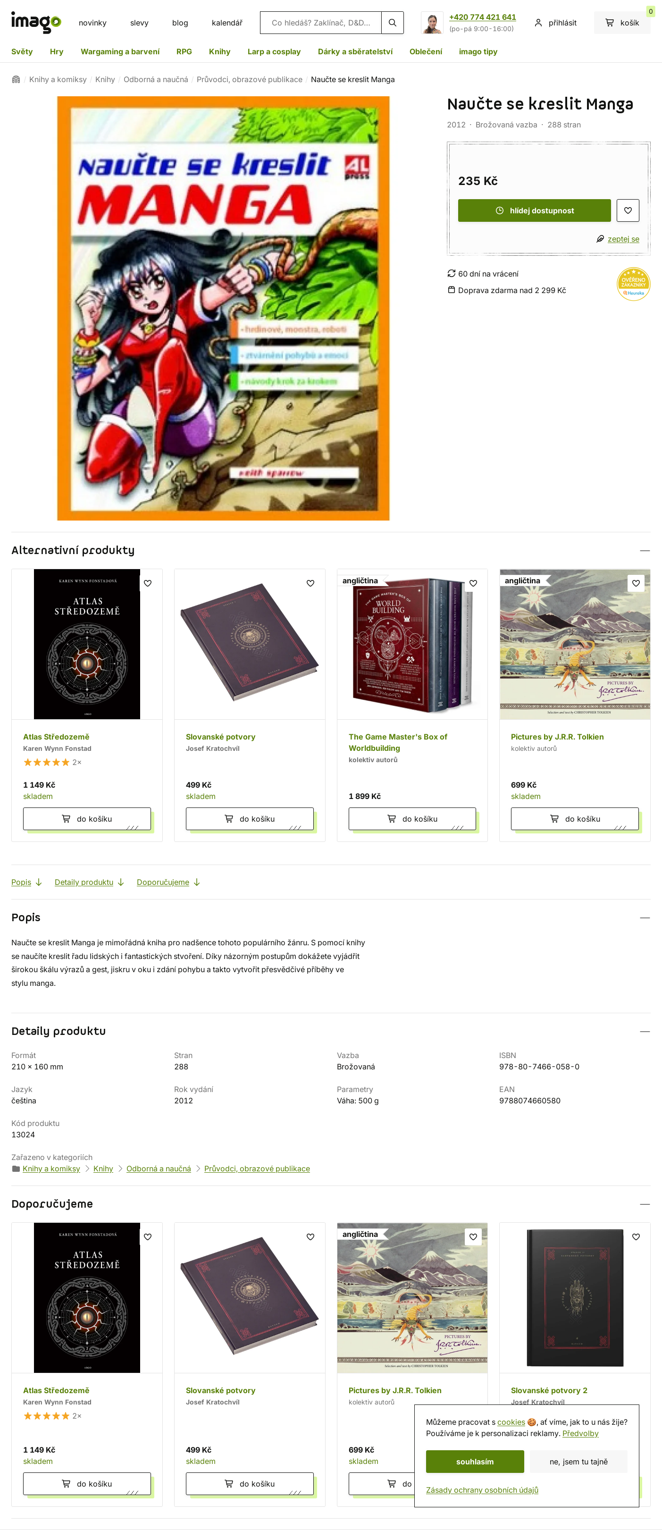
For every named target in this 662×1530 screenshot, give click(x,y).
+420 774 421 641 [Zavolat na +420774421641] (482, 17)
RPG (184, 51)
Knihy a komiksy (58, 79)
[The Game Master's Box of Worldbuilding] (412, 705)
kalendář (227, 22)
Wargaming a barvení (120, 51)
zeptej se (623, 239)
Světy (22, 51)
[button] (331, 550)
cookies (511, 1422)
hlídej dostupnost (534, 210)
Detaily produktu (90, 882)
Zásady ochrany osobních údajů (482, 1490)
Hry (57, 51)
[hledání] (392, 22)
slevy (139, 22)
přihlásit (555, 22)
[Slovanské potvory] (250, 705)
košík (628, 19)
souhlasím (475, 1461)
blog (180, 22)
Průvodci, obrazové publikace (249, 79)
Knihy (220, 51)
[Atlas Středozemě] (87, 705)
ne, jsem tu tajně (579, 1461)
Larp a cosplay (274, 51)
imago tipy (478, 51)
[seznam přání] (628, 210)
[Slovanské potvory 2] (575, 1364)
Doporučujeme (169, 882)
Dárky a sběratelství (355, 51)
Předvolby (580, 1433)
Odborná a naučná (156, 79)
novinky (93, 22)
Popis (27, 882)
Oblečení (426, 51)
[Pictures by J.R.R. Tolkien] (575, 705)
